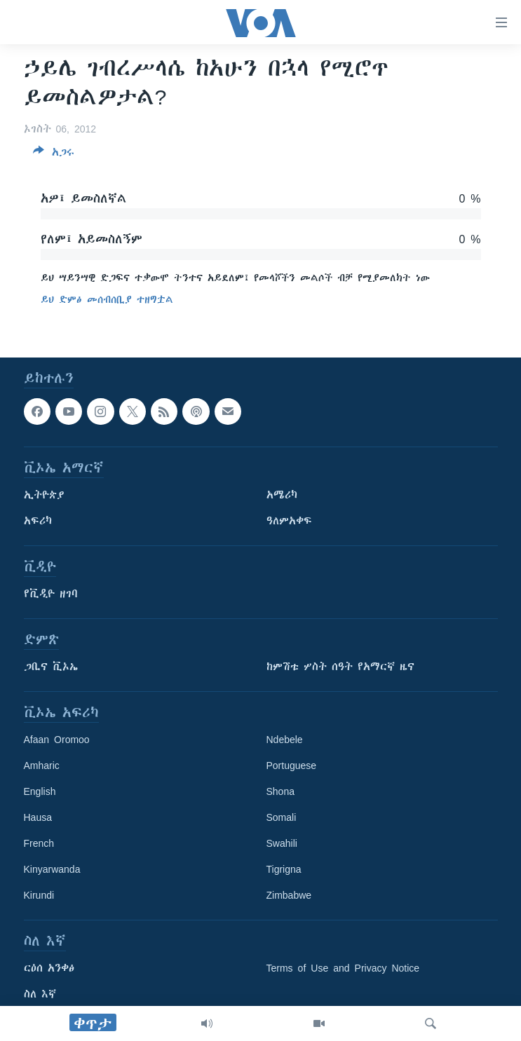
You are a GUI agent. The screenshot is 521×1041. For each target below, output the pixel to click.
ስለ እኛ (40, 994)
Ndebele (284, 739)
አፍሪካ (38, 521)
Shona (280, 791)
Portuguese (291, 765)
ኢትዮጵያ (44, 495)
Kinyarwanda (52, 869)
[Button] (53, 155)
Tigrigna (284, 869)
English (40, 791)
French (39, 843)
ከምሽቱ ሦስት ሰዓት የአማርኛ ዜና (340, 666)
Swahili (281, 843)
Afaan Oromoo (57, 739)
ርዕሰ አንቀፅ (49, 968)
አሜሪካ (281, 495)
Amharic (42, 765)
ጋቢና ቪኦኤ (51, 666)
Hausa (38, 817)
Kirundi (39, 895)
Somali (281, 817)
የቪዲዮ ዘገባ (51, 593)
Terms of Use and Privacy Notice (343, 968)
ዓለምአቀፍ (289, 521)
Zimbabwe (289, 895)
